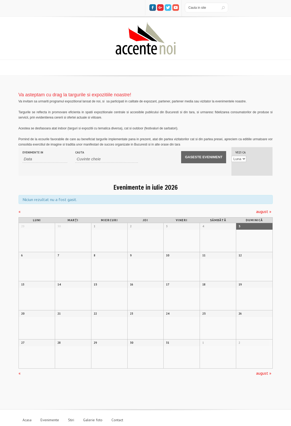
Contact (117, 420)
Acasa (27, 420)
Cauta (79, 152)
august (263, 211)
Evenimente (50, 420)
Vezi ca (240, 152)
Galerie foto (92, 420)
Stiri (71, 420)
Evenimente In (33, 152)
